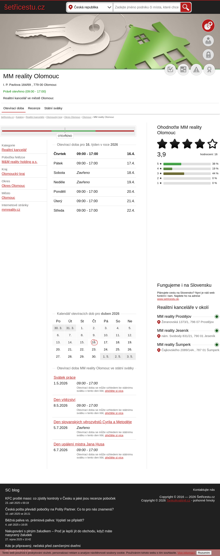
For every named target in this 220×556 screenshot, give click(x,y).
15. (82, 342)
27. (58, 356)
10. (106, 335)
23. (94, 349)
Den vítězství (64, 400)
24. (106, 349)
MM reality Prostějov (174, 316)
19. (130, 342)
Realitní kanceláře (35, 117)
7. (70, 335)
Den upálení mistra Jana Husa (79, 444)
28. (70, 356)
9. (94, 335)
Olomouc (87, 117)
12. (130, 335)
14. (70, 342)
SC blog (12, 490)
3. (106, 328)
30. (94, 356)
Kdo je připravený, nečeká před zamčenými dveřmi (42, 546)
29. (82, 356)
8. (82, 335)
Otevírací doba (13, 108)
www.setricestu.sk (168, 299)
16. (94, 342)
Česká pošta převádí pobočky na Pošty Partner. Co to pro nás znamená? (59, 509)
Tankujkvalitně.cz (178, 500)
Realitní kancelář (14, 150)
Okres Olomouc (72, 117)
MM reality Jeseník (173, 330)
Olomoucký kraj (54, 117)
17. (106, 342)
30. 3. (58, 328)
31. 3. (70, 328)
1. (82, 328)
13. (58, 342)
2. (94, 328)
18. (118, 342)
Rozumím (204, 552)
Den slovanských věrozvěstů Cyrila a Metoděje (93, 422)
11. (118, 335)
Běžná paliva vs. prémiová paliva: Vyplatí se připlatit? (44, 520)
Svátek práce (65, 377)
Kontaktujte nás (204, 489)
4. (118, 328)
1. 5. (106, 356)
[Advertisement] (42, 234)
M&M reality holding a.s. (20, 162)
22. (82, 349)
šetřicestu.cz (24, 7)
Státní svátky (53, 108)
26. (130, 349)
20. (58, 349)
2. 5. (118, 356)
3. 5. (130, 356)
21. (70, 349)
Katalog (20, 117)
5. (130, 328)
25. (118, 349)
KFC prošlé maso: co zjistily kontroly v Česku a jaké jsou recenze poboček (60, 498)
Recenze (34, 108)
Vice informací (186, 552)
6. (58, 335)
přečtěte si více (114, 390)
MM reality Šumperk (174, 344)
